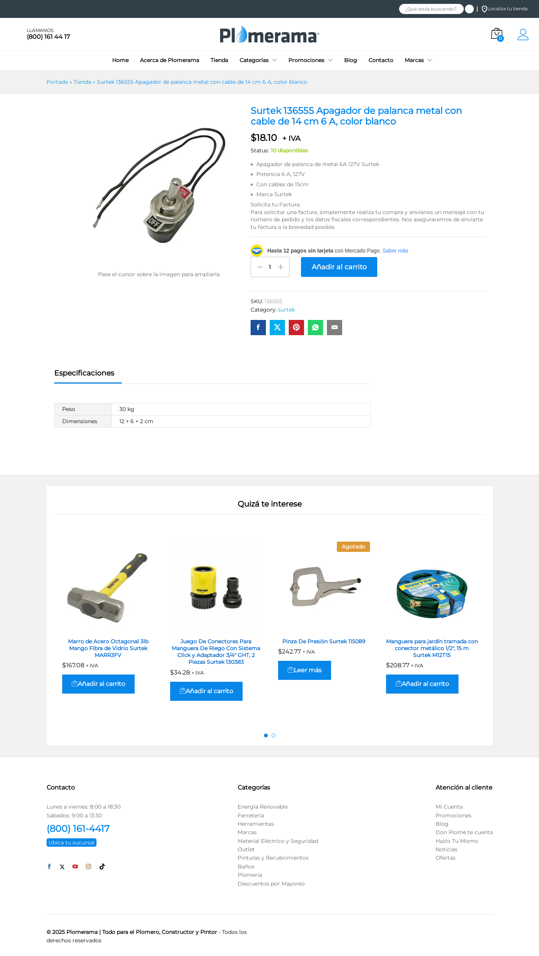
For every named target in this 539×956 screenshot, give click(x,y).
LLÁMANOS (40, 30)
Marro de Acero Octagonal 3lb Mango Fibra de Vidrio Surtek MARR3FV (108, 646)
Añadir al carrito (339, 267)
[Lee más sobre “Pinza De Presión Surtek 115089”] (304, 668)
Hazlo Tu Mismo (457, 838)
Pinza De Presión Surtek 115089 (323, 639)
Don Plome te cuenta (464, 830)
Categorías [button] (254, 60)
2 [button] (273, 733)
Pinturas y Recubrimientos (273, 855)
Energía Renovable (263, 804)
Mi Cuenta (449, 804)
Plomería (250, 873)
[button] (98, 682)
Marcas (247, 830)
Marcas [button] (414, 60)
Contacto (380, 60)
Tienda (219, 60)
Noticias (446, 847)
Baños (246, 864)
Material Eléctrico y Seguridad (278, 838)
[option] (108, 625)
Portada (57, 81)
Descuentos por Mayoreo (271, 881)
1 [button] (266, 733)
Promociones (453, 813)
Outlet (246, 847)
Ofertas (445, 855)
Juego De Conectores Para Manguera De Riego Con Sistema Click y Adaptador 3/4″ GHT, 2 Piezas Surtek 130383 (216, 649)
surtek (286, 307)
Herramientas (256, 821)
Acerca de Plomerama (169, 60)
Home (120, 60)
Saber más (396, 251)
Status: (260, 150)
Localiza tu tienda (504, 8)
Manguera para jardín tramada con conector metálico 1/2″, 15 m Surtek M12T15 (432, 646)
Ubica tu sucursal (71, 840)
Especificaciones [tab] (84, 370)
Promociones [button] (306, 60)
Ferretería (251, 813)
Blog (350, 60)
